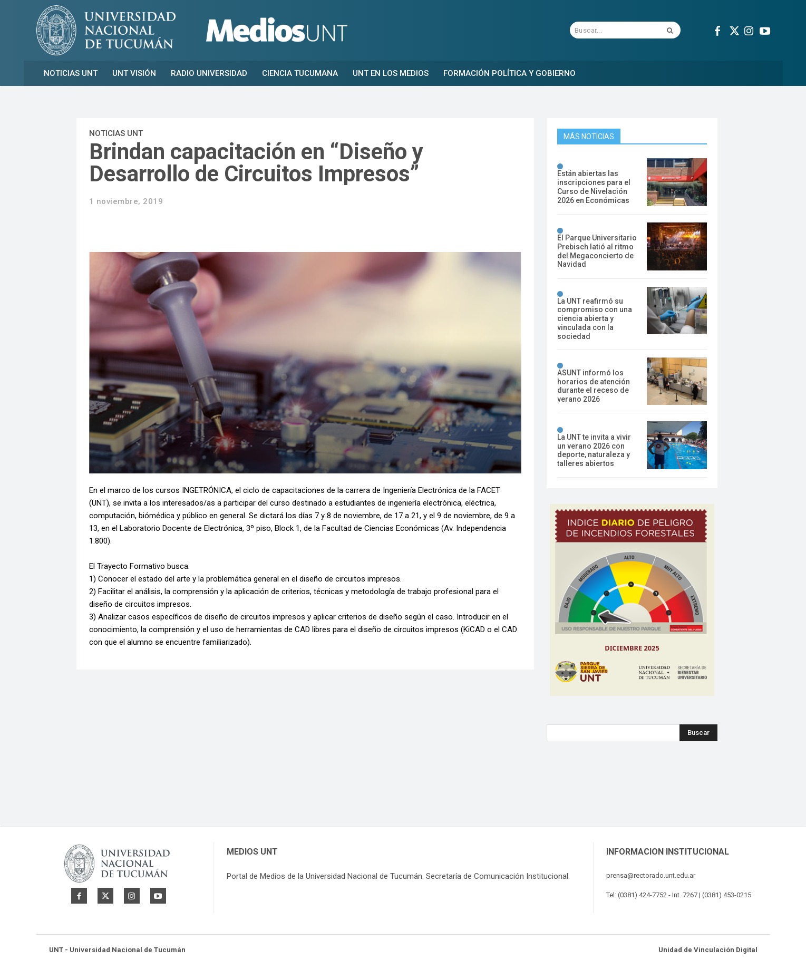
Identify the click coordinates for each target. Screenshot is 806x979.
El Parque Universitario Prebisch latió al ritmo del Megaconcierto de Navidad (597, 251)
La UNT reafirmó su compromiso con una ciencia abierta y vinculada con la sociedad (594, 319)
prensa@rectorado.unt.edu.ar (650, 875)
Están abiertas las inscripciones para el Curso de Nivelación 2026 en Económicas (593, 186)
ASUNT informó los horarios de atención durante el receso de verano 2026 (593, 386)
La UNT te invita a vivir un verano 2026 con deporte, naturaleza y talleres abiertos (594, 450)
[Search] (698, 732)
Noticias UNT (116, 133)
